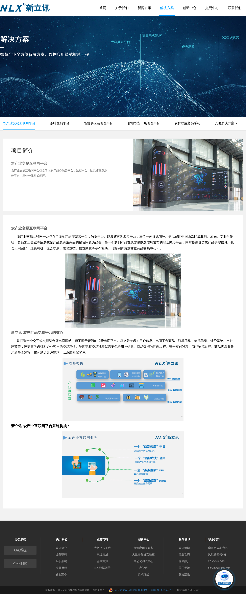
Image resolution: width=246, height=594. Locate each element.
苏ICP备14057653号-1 (162, 590)
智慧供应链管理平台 (98, 123)
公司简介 (61, 547)
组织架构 (61, 561)
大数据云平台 (102, 547)
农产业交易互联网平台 (19, 123)
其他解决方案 (226, 123)
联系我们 (235, 8)
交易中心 (212, 8)
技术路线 (143, 574)
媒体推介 (184, 561)
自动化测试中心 (143, 561)
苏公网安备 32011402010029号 (133, 590)
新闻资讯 (144, 8)
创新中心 (189, 8)
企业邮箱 (20, 564)
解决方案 (167, 8)
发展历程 (61, 567)
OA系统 (20, 550)
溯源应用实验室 (143, 547)
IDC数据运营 (102, 567)
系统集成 (102, 554)
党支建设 (184, 574)
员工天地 (184, 567)
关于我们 (122, 8)
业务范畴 (61, 554)
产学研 (143, 567)
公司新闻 (184, 547)
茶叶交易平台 (59, 123)
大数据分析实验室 (143, 554)
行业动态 (184, 554)
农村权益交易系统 (187, 123)
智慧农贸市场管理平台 (144, 123)
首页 (102, 8)
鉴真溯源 (102, 561)
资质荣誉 (61, 574)
